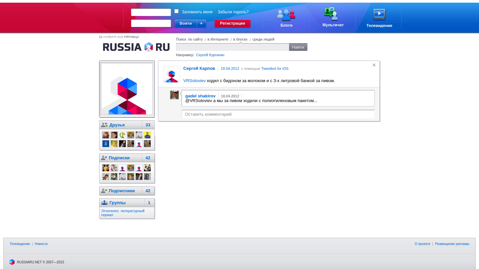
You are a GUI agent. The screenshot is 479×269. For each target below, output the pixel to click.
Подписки (119, 157)
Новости (41, 244)
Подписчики (122, 190)
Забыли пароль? (233, 12)
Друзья (117, 124)
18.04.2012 (230, 68)
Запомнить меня (197, 12)
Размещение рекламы (452, 244)
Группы (117, 202)
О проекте (422, 244)
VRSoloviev (194, 80)
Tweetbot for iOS (274, 68)
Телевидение (20, 244)
